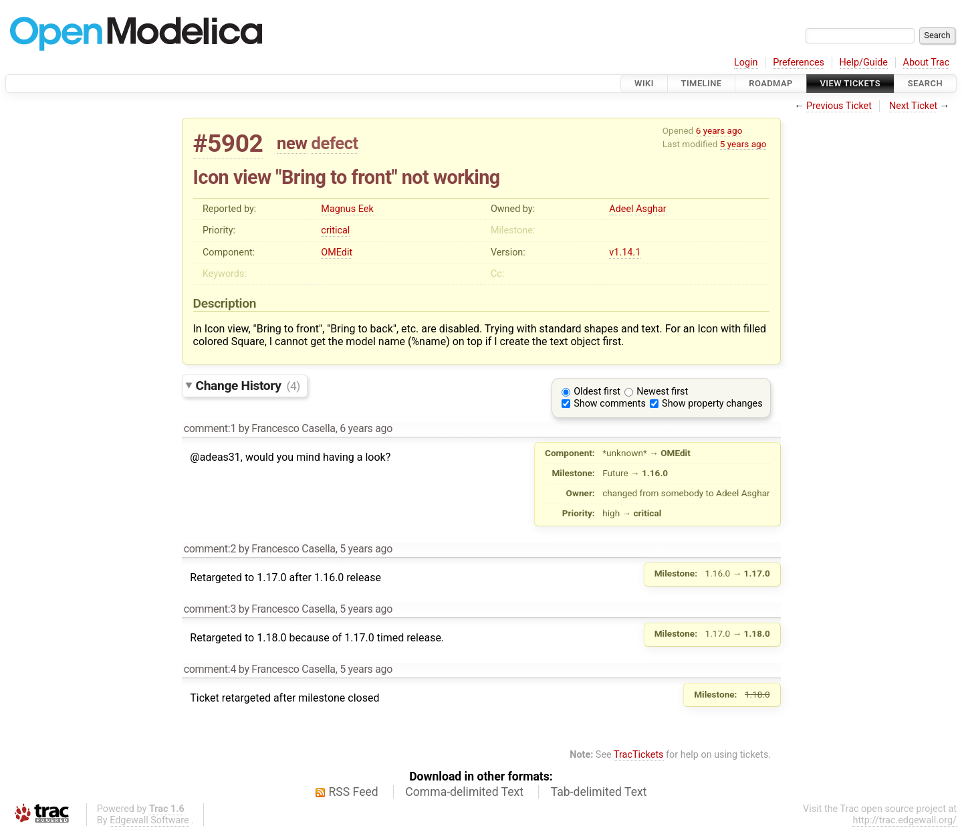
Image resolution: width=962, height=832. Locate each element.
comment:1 (210, 428)
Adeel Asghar (637, 209)
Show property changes (712, 403)
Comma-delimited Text (464, 792)
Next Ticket (913, 106)
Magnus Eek (347, 209)
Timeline (701, 83)
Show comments (610, 403)
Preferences (798, 62)
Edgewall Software (149, 820)
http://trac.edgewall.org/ (904, 820)
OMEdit (336, 252)
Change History (248, 385)
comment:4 (210, 669)
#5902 (228, 143)
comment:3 (210, 609)
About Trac (926, 62)
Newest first (662, 391)
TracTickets (639, 754)
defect (335, 143)
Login (746, 62)
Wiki (644, 83)
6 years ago (719, 130)
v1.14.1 (624, 252)
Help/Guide (864, 62)
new (292, 143)
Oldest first (597, 391)
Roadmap (771, 83)
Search (925, 83)
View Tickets (850, 83)
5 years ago (743, 143)
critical (335, 230)
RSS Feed (353, 792)
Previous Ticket (839, 106)
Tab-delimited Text (599, 792)
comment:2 (210, 548)
